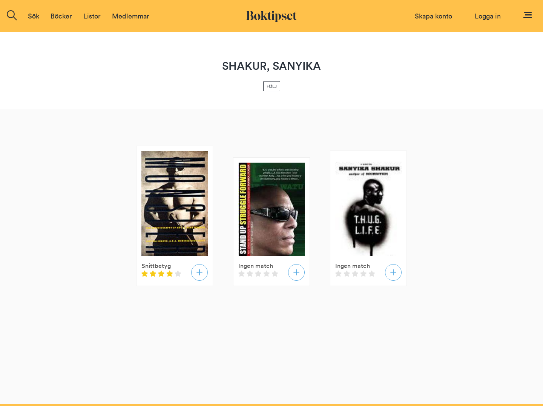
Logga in (488, 16)
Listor (92, 16)
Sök (33, 16)
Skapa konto (433, 16)
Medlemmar (130, 16)
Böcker (61, 16)
